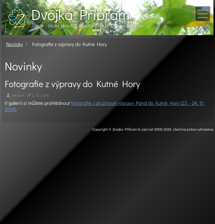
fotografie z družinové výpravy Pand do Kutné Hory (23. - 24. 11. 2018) (104, 106)
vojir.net (147, 129)
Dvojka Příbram (80, 14)
